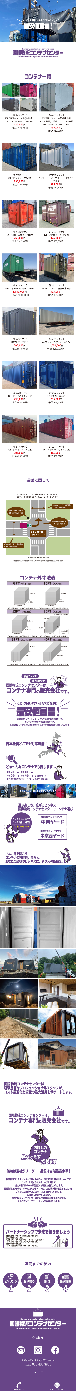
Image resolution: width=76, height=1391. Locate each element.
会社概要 (38, 1337)
